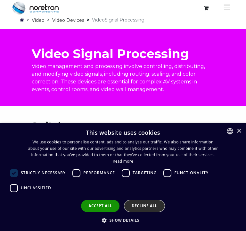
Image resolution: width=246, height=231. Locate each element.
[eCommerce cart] (206, 8)
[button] (123, 220)
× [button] (238, 131)
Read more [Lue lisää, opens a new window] (123, 161)
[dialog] (123, 177)
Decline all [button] (144, 206)
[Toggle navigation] (227, 8)
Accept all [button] (100, 206)
